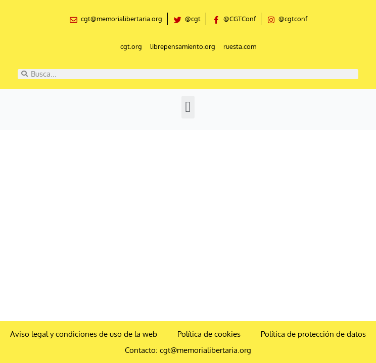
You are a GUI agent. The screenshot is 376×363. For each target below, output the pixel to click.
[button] (188, 107)
